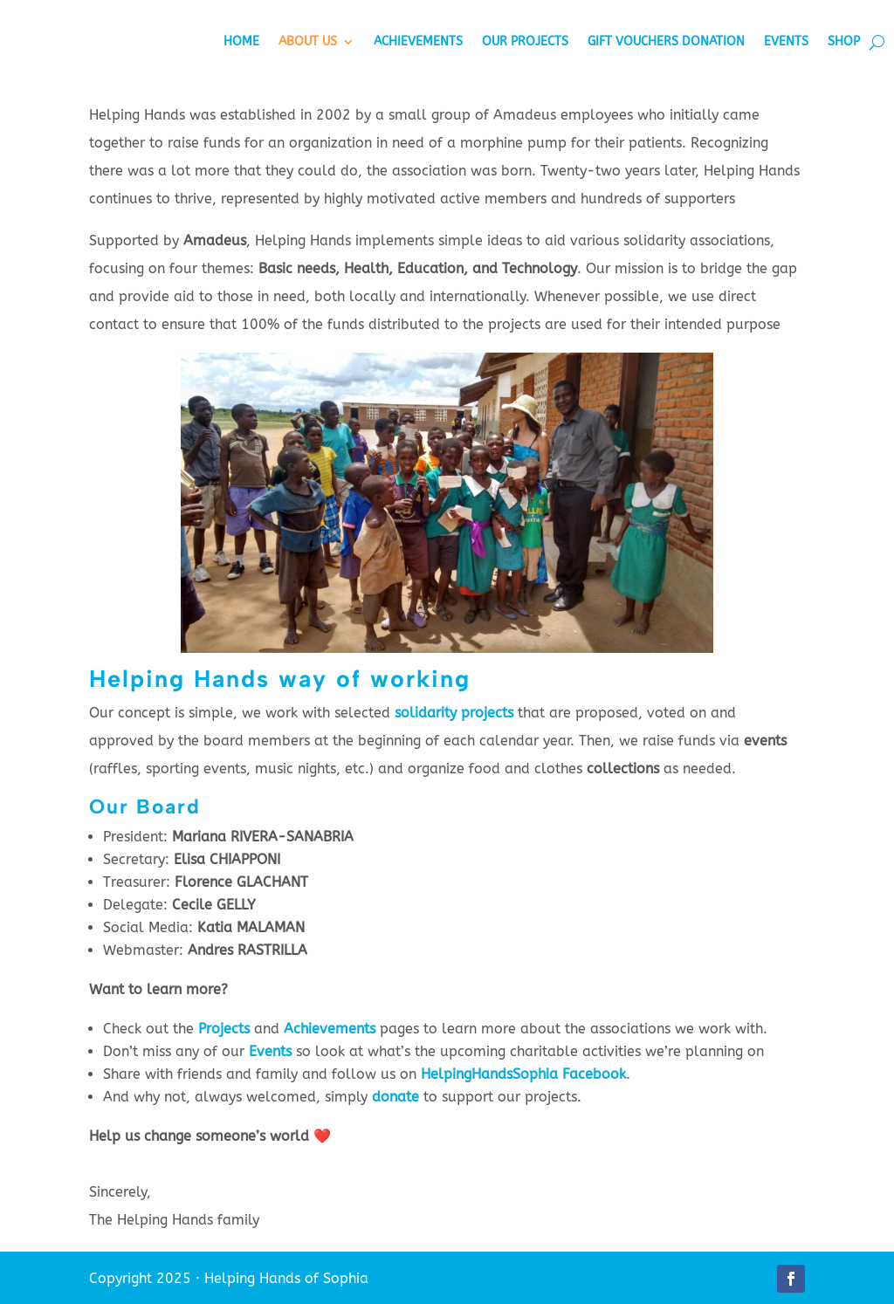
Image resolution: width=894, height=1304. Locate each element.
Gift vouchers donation (666, 41)
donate (395, 1096)
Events (786, 41)
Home (241, 41)
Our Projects (525, 41)
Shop (844, 41)
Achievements (418, 41)
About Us (308, 41)
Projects (224, 1028)
